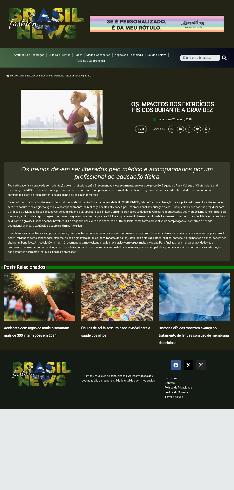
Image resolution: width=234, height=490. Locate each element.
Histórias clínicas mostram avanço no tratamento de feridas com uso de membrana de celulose (194, 335)
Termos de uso (174, 396)
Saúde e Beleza (156, 54)
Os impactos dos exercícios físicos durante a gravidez (172, 107)
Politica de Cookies (176, 392)
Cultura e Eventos (59, 54)
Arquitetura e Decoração (29, 54)
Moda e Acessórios (98, 54)
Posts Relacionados (24, 267)
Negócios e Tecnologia (129, 54)
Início (10, 75)
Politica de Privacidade (178, 387)
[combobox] (200, 58)
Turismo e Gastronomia (90, 60)
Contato (170, 382)
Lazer (78, 54)
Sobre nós (171, 378)
